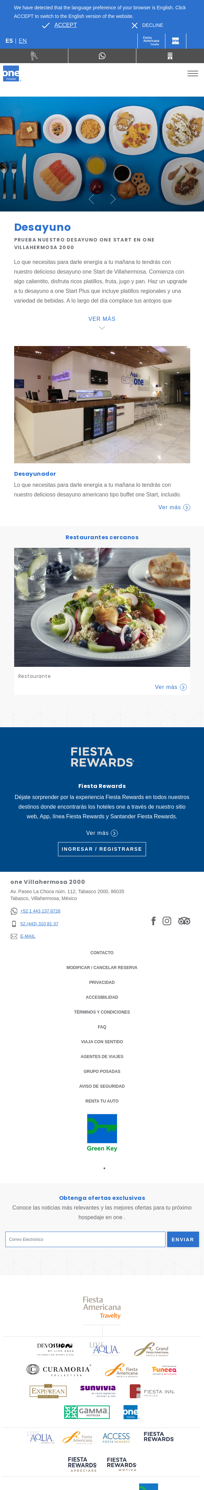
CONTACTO (102, 952)
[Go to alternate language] (59, 25)
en (23, 41)
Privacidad (102, 982)
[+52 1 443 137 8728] (35, 911)
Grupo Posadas (102, 1071)
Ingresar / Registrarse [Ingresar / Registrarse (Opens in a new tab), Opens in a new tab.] (102, 849)
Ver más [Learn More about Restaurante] (170, 687)
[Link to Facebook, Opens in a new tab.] (154, 921)
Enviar (183, 1239)
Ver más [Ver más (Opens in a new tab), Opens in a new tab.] (102, 833)
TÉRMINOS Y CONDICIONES (102, 1012)
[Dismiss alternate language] (147, 25)
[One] (175, 41)
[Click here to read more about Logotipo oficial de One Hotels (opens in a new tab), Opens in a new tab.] (132, 1412)
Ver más (174, 507)
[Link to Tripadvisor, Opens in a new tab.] (184, 921)
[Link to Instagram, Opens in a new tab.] (167, 921)
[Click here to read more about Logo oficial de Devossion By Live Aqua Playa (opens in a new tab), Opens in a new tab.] (55, 1349)
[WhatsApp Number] (102, 56)
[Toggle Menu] (192, 73)
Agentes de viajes (101, 1056)
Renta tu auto (102, 1101)
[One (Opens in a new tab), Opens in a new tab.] (151, 41)
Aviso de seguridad (102, 1086)
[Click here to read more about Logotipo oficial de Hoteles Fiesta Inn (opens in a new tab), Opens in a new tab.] (152, 1391)
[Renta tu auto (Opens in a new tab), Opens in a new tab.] (34, 56)
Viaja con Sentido (102, 1041)
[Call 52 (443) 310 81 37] (170, 56)
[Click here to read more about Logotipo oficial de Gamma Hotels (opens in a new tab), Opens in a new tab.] (87, 1412)
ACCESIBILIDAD (102, 997)
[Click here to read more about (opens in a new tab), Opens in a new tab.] (158, 1441)
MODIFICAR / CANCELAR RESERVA (102, 967)
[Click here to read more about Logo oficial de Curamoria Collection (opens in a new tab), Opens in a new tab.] (59, 1370)
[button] (91, 199)
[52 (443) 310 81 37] (35, 924)
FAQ (102, 1027)
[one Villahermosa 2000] (12, 73)
